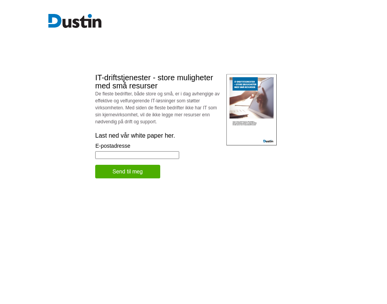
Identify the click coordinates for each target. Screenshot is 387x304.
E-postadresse (112, 146)
